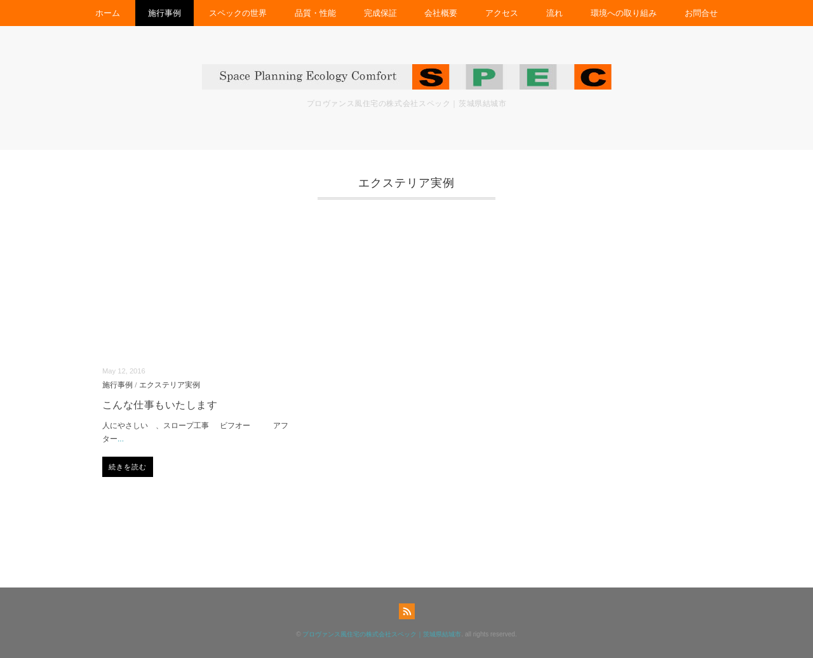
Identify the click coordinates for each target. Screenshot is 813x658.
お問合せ (701, 13)
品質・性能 (315, 13)
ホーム (107, 13)
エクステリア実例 (169, 384)
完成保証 (380, 13)
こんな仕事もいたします (159, 404)
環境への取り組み (624, 13)
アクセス (501, 13)
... (121, 438)
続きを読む (128, 467)
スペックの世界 (238, 13)
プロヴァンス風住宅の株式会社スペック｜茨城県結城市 (381, 634)
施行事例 (164, 13)
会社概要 (440, 13)
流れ (554, 13)
